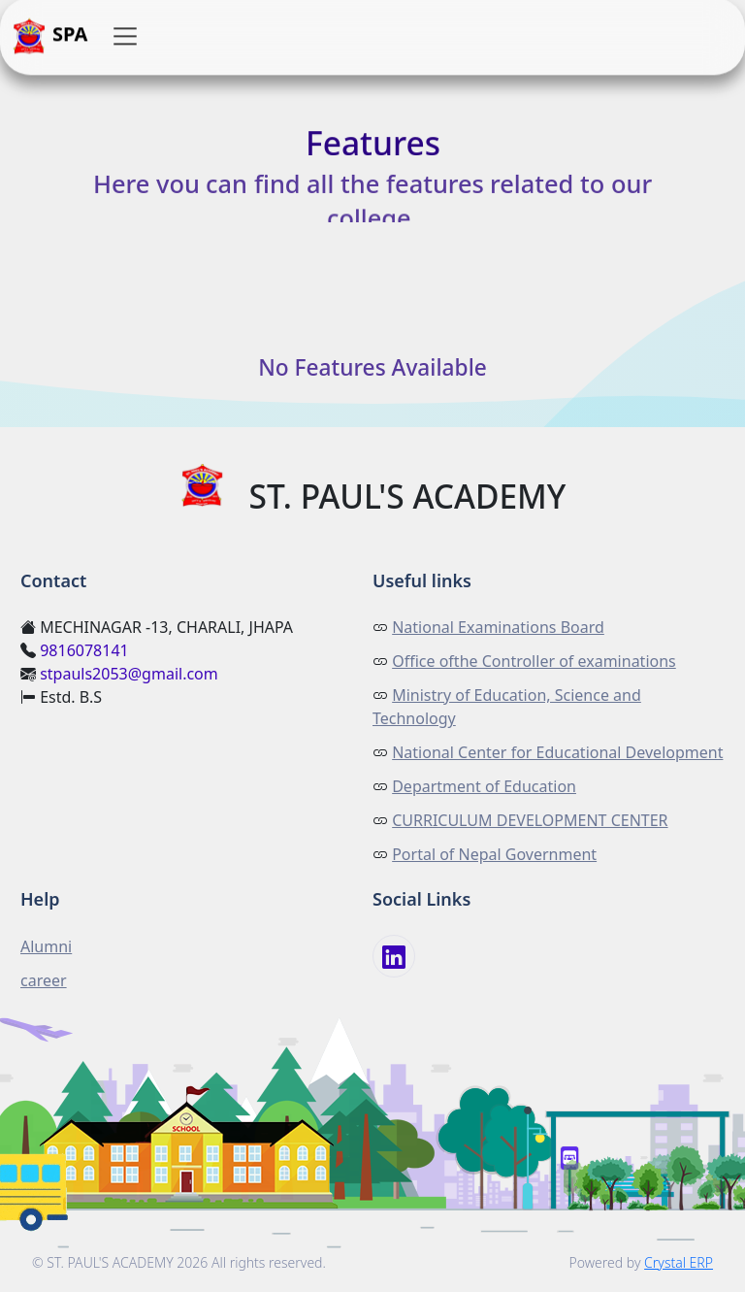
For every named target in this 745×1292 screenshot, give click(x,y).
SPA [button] (49, 36)
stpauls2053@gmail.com (129, 673)
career (43, 980)
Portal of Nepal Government (494, 854)
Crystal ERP (678, 1262)
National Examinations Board (498, 627)
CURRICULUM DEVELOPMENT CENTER (529, 820)
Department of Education (484, 786)
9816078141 (84, 650)
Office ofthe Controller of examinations (534, 661)
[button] (125, 36)
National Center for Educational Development (557, 752)
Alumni (46, 946)
